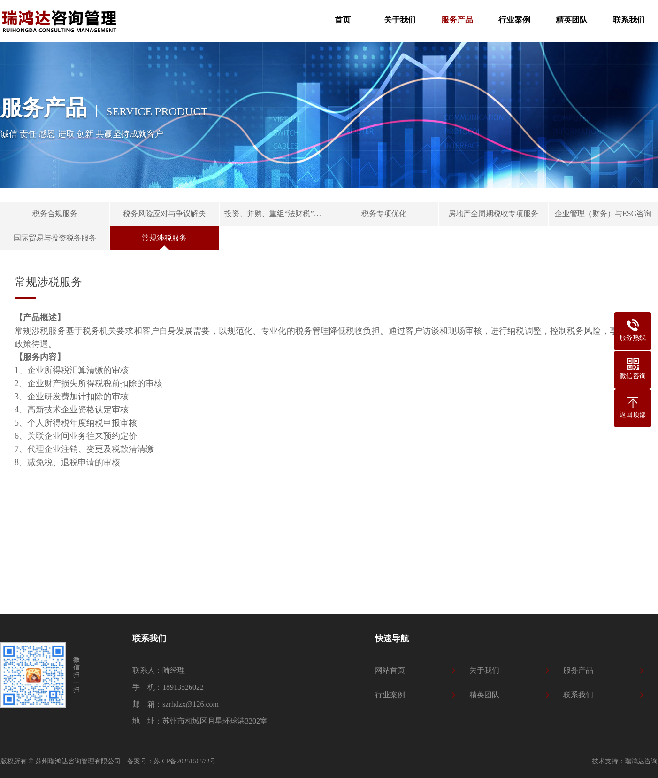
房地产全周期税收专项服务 (493, 214)
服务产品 (578, 670)
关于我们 (484, 670)
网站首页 (390, 670)
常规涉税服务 (164, 238)
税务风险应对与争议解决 (164, 214)
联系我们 (578, 695)
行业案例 (390, 695)
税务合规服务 (54, 214)
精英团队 (484, 695)
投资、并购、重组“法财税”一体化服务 (276, 214)
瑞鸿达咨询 (641, 761)
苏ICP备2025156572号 (184, 761)
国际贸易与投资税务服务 (55, 238)
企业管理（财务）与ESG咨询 (603, 214)
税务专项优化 (383, 214)
